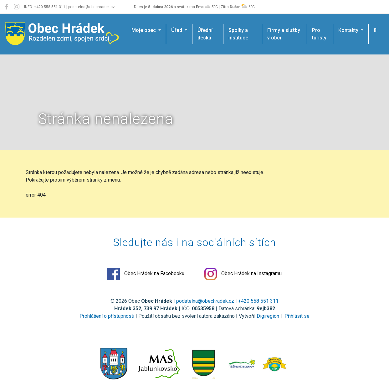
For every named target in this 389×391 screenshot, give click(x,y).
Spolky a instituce (238, 34)
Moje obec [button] (144, 30)
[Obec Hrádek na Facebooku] (6, 7)
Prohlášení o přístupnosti (106, 316)
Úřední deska (204, 34)
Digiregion (268, 316)
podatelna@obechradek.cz (205, 301)
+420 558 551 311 (258, 301)
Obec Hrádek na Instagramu (243, 274)
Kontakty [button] (349, 30)
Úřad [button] (177, 30)
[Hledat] (375, 30)
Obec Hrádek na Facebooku (145, 274)
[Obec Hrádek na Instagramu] (16, 7)
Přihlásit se (296, 316)
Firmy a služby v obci (283, 34)
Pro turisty (319, 34)
